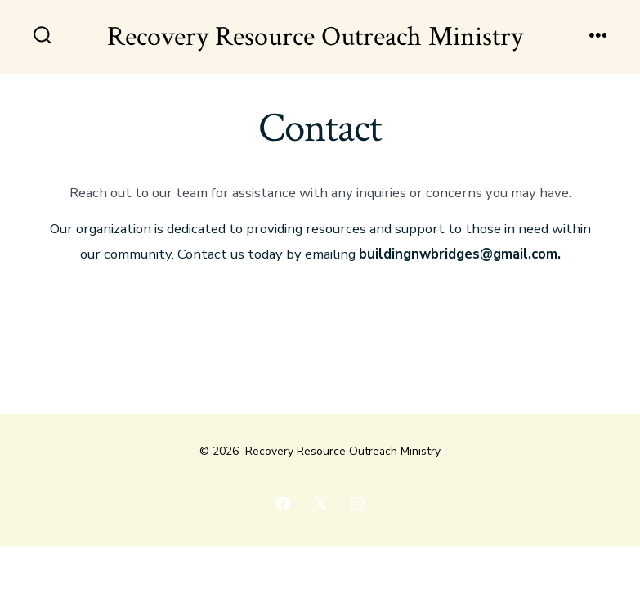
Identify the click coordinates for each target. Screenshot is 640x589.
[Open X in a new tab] (320, 503)
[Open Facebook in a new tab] (283, 503)
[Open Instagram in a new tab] (357, 503)
